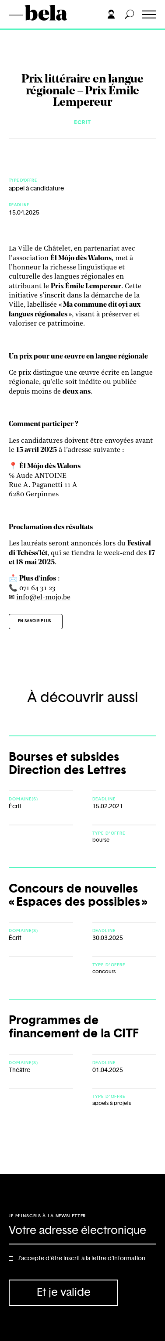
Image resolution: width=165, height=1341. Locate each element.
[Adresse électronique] (82, 1231)
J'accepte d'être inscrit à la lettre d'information (81, 1258)
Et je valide (64, 1292)
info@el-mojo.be (43, 597)
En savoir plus (34, 621)
